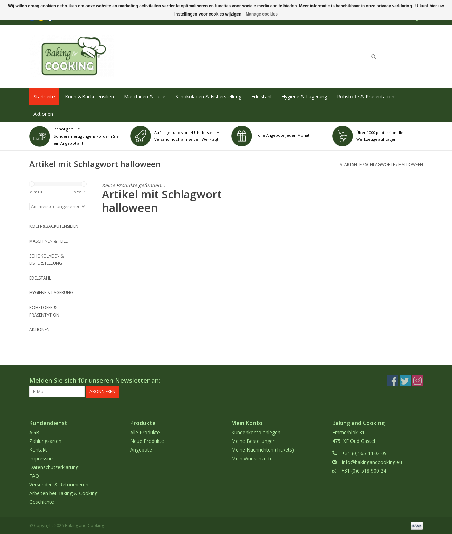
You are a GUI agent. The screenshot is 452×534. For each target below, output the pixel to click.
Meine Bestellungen (253, 440)
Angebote (141, 449)
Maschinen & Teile (144, 96)
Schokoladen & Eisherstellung (208, 96)
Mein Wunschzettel (252, 458)
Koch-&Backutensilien (89, 96)
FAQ (34, 475)
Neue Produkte (147, 440)
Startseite (44, 96)
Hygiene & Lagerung (304, 96)
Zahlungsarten (45, 440)
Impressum (42, 458)
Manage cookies (262, 14)
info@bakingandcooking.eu (372, 461)
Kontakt (38, 449)
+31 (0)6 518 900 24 (363, 470)
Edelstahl (261, 96)
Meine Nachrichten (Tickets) (262, 449)
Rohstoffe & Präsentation (365, 96)
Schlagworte (380, 164)
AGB (34, 432)
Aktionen (43, 113)
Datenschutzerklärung (53, 466)
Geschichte (41, 501)
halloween (410, 164)
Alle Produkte (145, 432)
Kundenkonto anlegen (255, 432)
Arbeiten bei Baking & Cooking (63, 492)
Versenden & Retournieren (58, 484)
